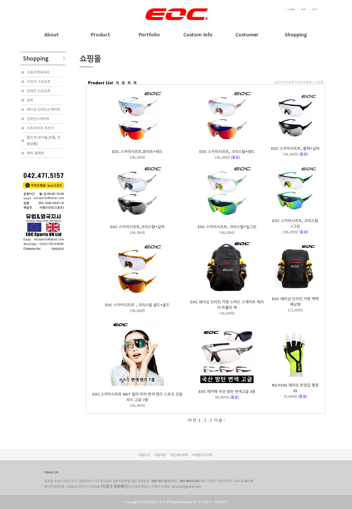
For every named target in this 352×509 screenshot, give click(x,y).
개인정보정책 (179, 454)
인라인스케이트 (38, 118)
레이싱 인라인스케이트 (43, 109)
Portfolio (149, 34)
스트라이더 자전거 (40, 127)
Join (303, 9)
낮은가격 (280, 82)
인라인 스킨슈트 (39, 90)
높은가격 (294, 82)
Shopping (296, 34)
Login (291, 9)
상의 (30, 100)
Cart (314, 9)
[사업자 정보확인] (115, 486)
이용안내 (144, 454)
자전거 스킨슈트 (39, 81)
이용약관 (160, 454)
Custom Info (198, 34)
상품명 (307, 82)
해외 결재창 (35, 152)
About (51, 34)
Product (100, 34)
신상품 (318, 82)
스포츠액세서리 (38, 72)
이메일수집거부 (202, 454)
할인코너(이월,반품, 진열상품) (44, 140)
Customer (247, 34)
